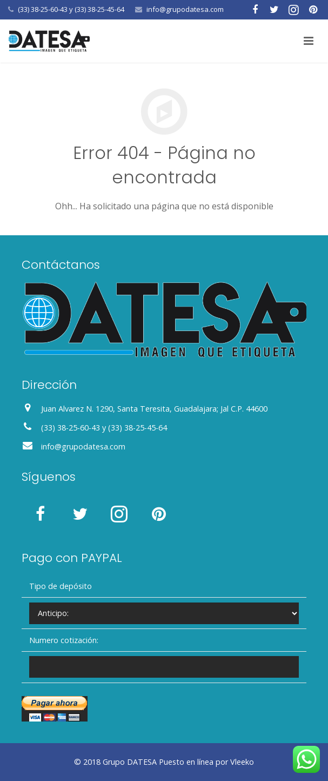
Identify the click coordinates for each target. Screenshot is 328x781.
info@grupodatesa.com (185, 9)
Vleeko (242, 762)
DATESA (142, 762)
